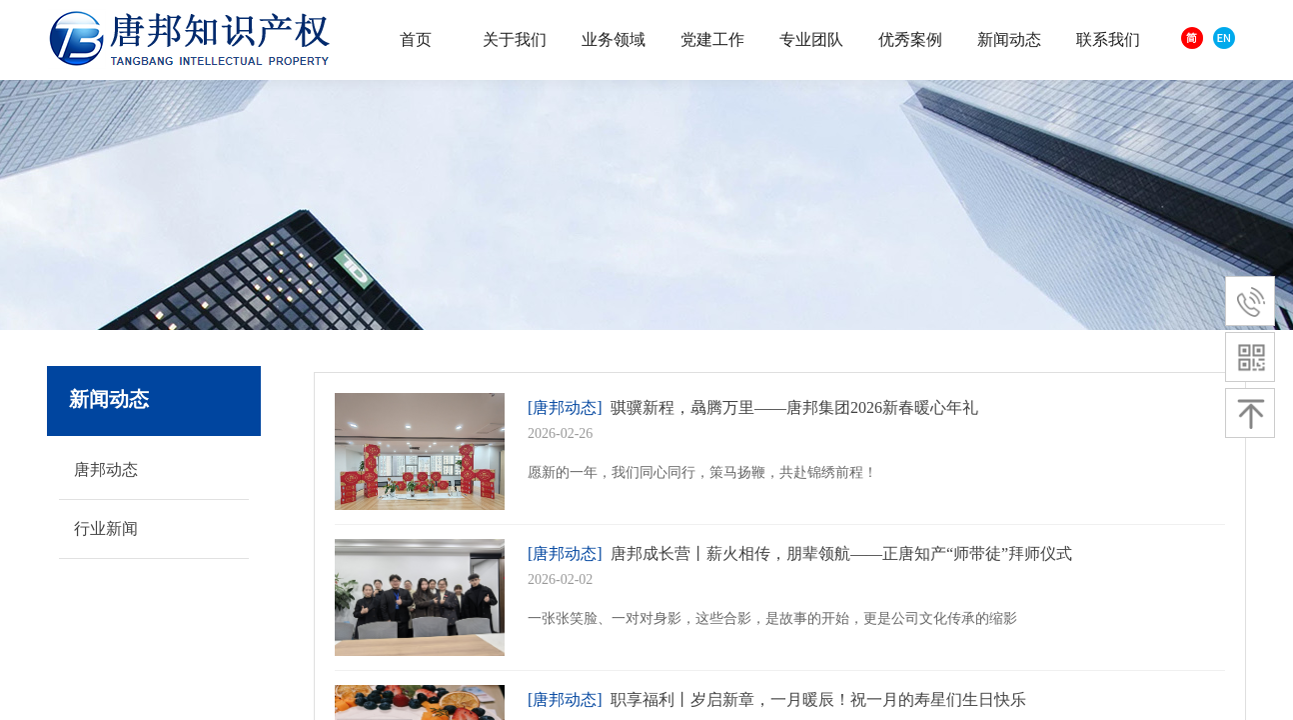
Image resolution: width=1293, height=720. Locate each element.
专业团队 (811, 39)
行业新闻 (106, 528)
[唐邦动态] (565, 407)
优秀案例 (910, 39)
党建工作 (712, 39)
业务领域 (614, 39)
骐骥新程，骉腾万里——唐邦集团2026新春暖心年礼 (794, 407)
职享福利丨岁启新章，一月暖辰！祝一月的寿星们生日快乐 (818, 699)
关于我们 (515, 39)
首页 (416, 39)
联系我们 (1108, 39)
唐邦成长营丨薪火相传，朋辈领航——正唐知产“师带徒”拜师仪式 (841, 553)
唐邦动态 (106, 469)
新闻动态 (1009, 39)
